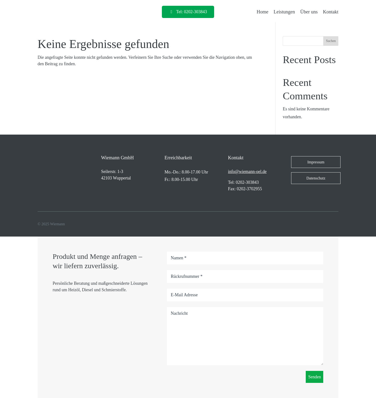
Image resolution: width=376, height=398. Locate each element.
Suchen (331, 41)
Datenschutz (315, 178)
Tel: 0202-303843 (191, 11)
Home (262, 11)
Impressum (315, 162)
